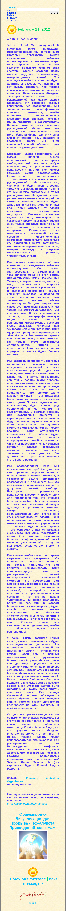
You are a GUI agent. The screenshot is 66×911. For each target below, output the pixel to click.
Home (12, 7)
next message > (40, 881)
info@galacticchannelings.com (27, 803)
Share (32, 902)
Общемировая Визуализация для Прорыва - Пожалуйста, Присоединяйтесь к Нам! (33, 821)
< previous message (27, 879)
